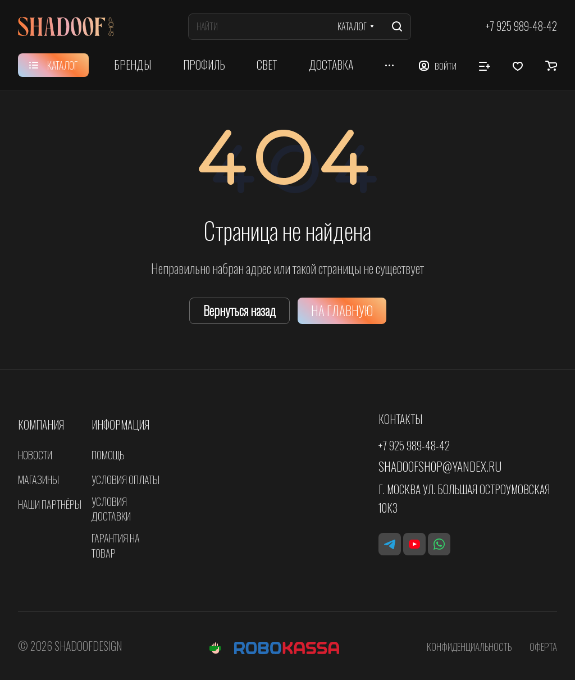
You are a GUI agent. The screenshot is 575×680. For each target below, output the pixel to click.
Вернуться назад (239, 310)
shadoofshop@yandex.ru (439, 466)
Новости (35, 454)
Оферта (543, 647)
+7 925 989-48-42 (521, 26)
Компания (41, 425)
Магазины (38, 479)
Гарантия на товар (116, 545)
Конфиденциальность (469, 647)
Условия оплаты (125, 479)
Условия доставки (111, 509)
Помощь (108, 454)
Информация (120, 425)
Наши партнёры (49, 504)
